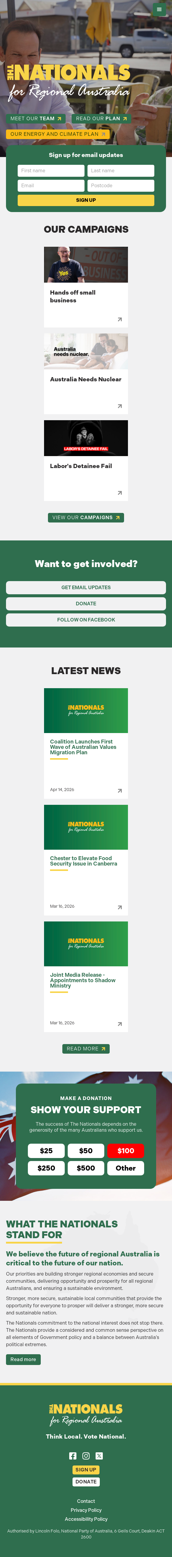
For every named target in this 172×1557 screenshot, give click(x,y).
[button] (159, 9)
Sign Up (86, 1470)
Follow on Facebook (86, 620)
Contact (86, 1501)
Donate (86, 604)
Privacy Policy (86, 1510)
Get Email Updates (86, 587)
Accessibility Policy (86, 1519)
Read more (23, 1359)
